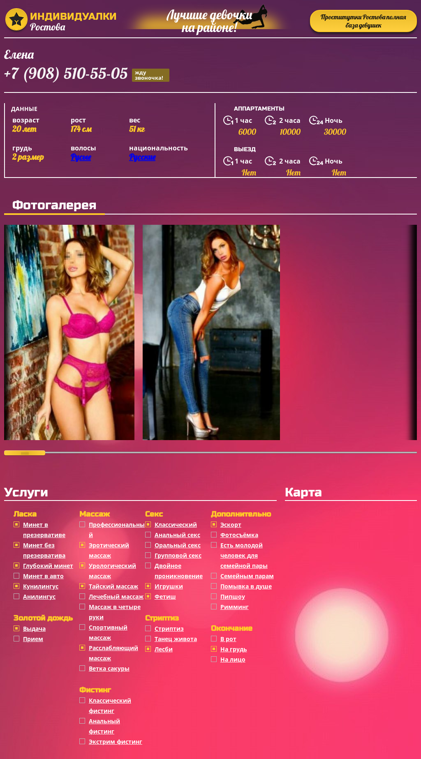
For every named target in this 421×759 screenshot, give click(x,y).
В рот (228, 639)
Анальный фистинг (104, 726)
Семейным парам (247, 576)
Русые (81, 157)
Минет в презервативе (44, 530)
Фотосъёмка (239, 535)
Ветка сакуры (109, 668)
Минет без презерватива (44, 550)
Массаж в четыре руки (115, 612)
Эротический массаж (109, 550)
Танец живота (176, 639)
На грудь (233, 649)
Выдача (34, 628)
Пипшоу (232, 596)
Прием (33, 639)
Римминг (234, 607)
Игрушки (169, 586)
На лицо (232, 659)
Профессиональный (117, 530)
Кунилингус (40, 586)
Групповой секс (178, 555)
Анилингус (39, 596)
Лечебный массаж (116, 596)
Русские (142, 157)
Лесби (164, 649)
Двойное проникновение (179, 571)
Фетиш (165, 596)
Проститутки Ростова (363, 21)
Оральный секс (178, 545)
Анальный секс (177, 535)
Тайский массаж (113, 586)
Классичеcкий (176, 524)
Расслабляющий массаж (113, 653)
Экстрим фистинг (115, 741)
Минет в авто (43, 576)
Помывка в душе (246, 586)
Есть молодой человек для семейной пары (244, 555)
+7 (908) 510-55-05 (86, 74)
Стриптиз (169, 628)
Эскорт (230, 524)
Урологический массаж (112, 571)
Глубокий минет (48, 566)
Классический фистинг (110, 706)
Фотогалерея (54, 205)
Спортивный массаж (108, 632)
